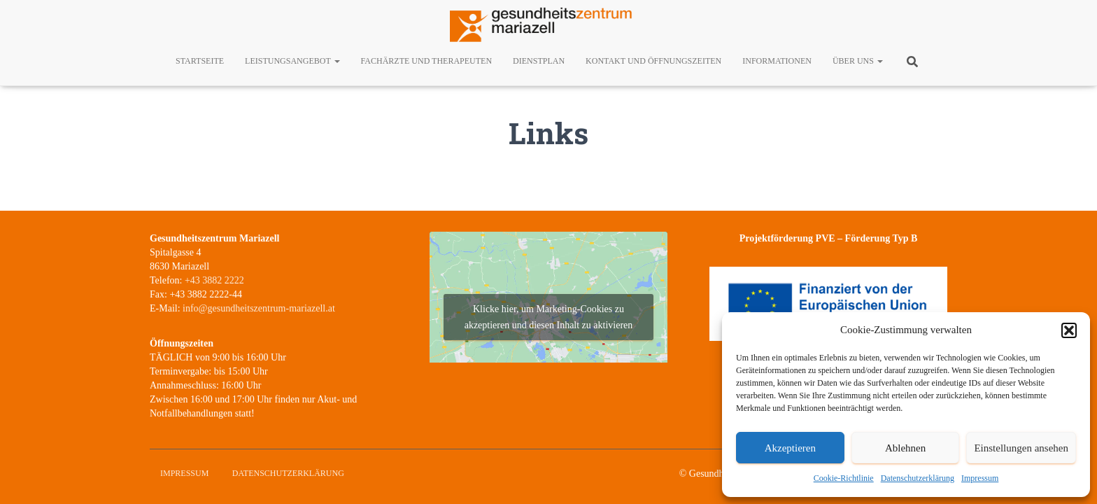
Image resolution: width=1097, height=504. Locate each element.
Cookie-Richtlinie (844, 478)
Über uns (858, 61)
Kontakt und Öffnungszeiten (653, 61)
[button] (1069, 330)
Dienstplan (539, 61)
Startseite (200, 61)
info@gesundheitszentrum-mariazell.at (259, 308)
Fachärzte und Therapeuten (427, 61)
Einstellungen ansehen (1021, 448)
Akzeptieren (790, 448)
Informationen (777, 61)
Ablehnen (905, 448)
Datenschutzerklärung (917, 478)
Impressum (979, 478)
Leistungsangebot (292, 61)
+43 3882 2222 (214, 280)
